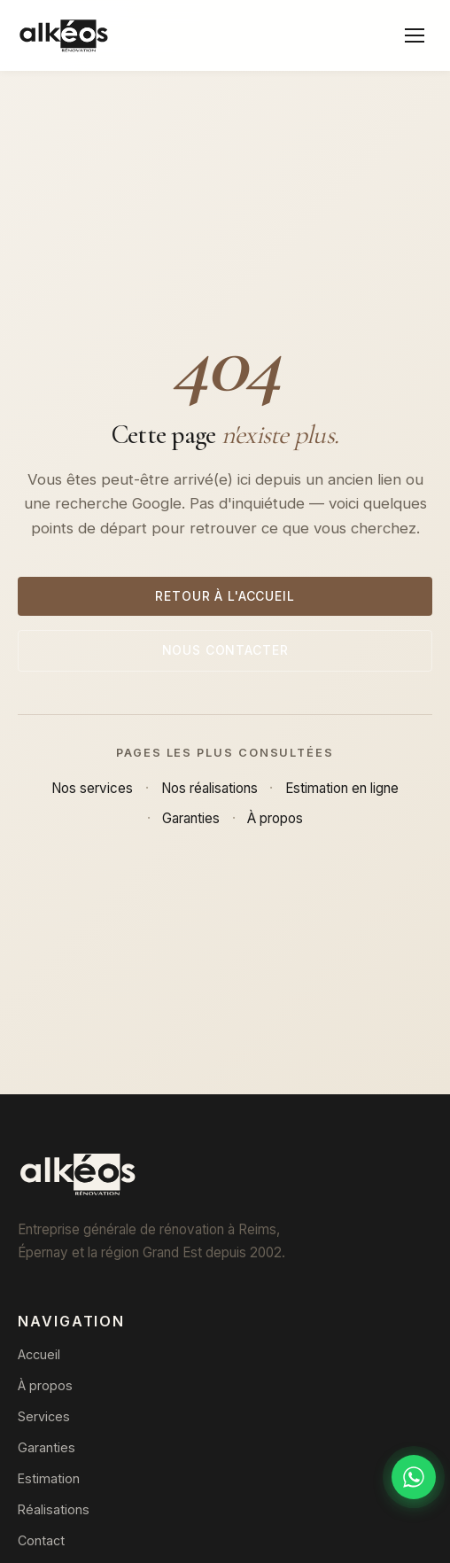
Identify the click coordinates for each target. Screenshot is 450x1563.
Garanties (191, 818)
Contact (41, 1540)
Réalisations (53, 1509)
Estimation (49, 1478)
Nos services (92, 788)
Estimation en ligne (342, 788)
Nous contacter (225, 649)
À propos (275, 818)
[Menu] (414, 35)
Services (44, 1416)
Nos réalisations (209, 788)
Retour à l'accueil (224, 595)
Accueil (39, 1354)
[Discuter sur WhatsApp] (414, 1477)
